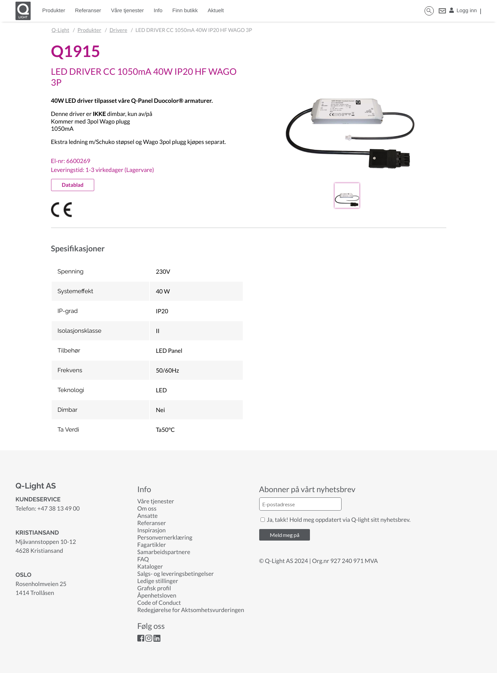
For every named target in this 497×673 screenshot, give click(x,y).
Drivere (118, 30)
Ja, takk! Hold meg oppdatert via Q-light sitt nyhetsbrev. (336, 519)
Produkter (53, 11)
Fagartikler (151, 544)
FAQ (143, 559)
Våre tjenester (127, 11)
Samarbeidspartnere (163, 551)
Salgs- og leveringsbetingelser (175, 573)
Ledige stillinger (157, 580)
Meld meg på (284, 535)
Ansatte (147, 515)
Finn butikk (185, 11)
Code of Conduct (159, 602)
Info (158, 11)
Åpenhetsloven (156, 595)
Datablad (73, 185)
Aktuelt (216, 11)
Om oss (146, 508)
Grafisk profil (154, 588)
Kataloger (150, 566)
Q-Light (60, 30)
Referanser (88, 11)
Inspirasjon (151, 530)
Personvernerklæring (164, 537)
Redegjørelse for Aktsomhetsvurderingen (190, 609)
